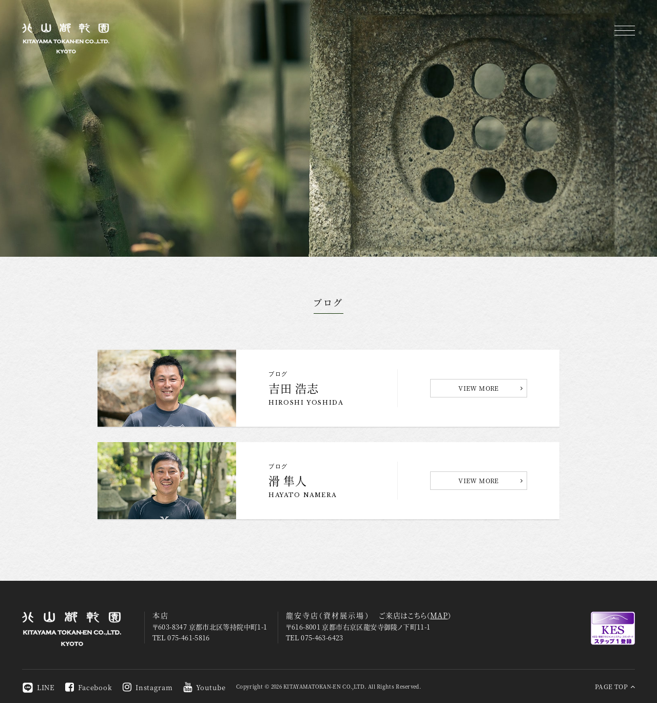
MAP (439, 615)
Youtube (204, 687)
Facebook (88, 687)
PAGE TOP (615, 686)
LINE (38, 687)
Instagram (148, 687)
